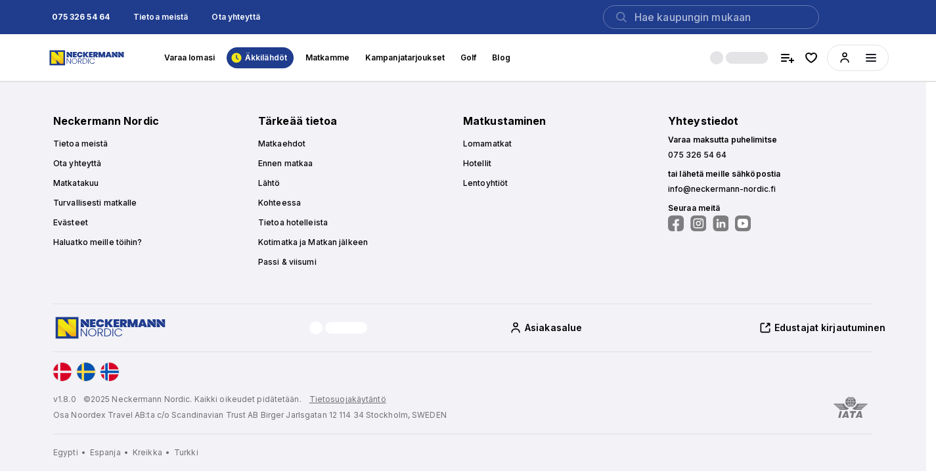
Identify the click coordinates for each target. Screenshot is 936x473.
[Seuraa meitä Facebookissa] (676, 223)
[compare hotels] (787, 58)
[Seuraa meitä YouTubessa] (743, 223)
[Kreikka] (152, 453)
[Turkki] (186, 453)
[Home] (88, 57)
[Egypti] (70, 453)
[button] (81, 17)
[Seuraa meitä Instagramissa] (698, 223)
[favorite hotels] (811, 58)
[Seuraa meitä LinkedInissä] (720, 223)
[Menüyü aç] (871, 57)
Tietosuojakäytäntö (347, 399)
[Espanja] (110, 453)
